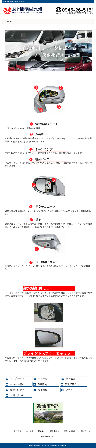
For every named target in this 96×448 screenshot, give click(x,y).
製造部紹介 (54, 431)
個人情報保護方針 (48, 436)
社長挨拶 (17, 431)
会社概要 (29, 431)
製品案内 (41, 431)
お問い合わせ (84, 431)
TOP (7, 431)
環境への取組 (69, 431)
